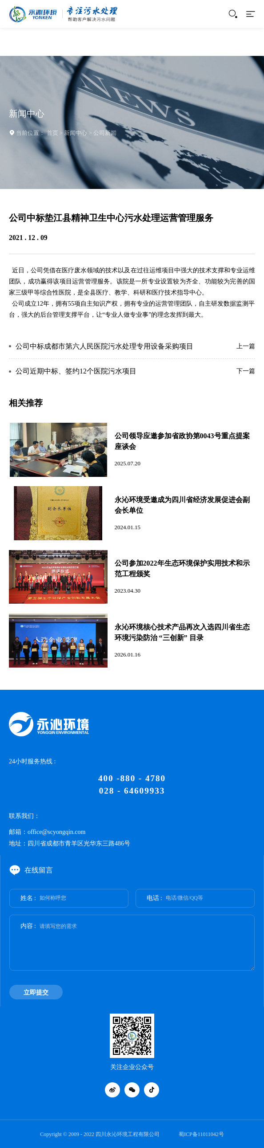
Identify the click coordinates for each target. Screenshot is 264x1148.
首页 (52, 133)
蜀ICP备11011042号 (201, 1134)
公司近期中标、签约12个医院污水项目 (76, 371)
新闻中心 (75, 133)
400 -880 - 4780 (132, 778)
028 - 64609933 (132, 790)
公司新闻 (104, 133)
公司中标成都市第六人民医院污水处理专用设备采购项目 (104, 346)
